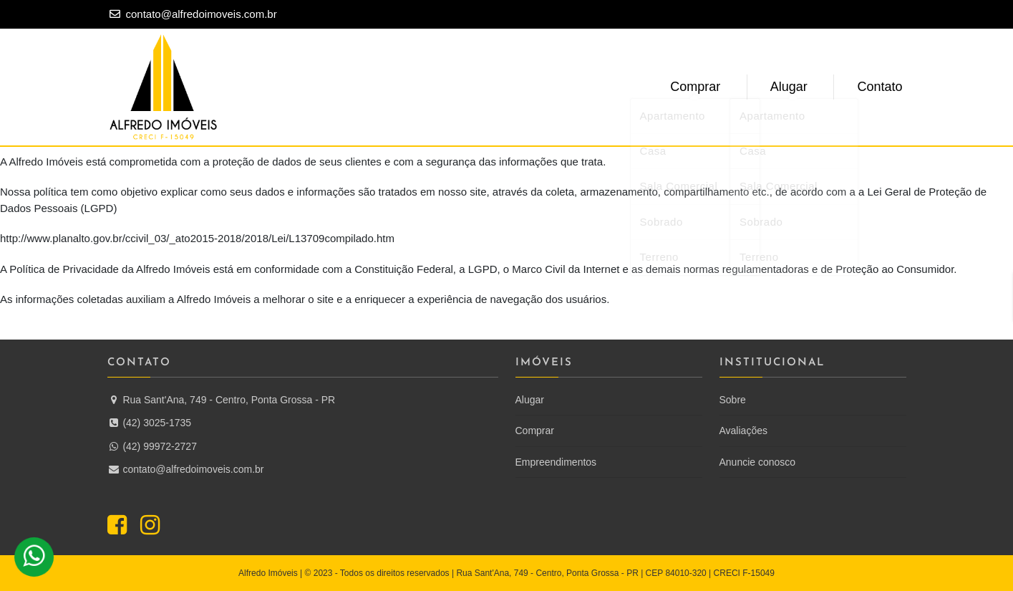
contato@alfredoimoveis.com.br (201, 14)
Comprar (703, 87)
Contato (880, 87)
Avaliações (743, 430)
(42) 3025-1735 (149, 422)
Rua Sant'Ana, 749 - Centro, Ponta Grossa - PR (221, 399)
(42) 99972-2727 (152, 446)
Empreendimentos (556, 462)
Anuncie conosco (757, 462)
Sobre (732, 399)
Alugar (793, 87)
